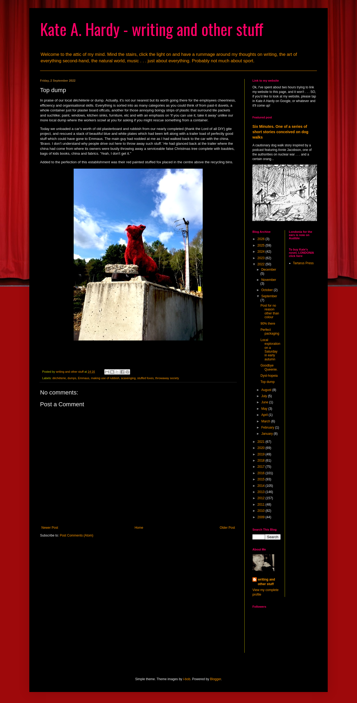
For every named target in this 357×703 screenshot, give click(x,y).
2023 (262, 258)
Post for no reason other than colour (269, 311)
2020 (262, 448)
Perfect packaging (269, 331)
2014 (262, 486)
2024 (262, 251)
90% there (267, 323)
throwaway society (167, 378)
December (268, 269)
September (269, 296)
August (266, 390)
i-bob (186, 679)
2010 (262, 511)
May (264, 409)
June (265, 402)
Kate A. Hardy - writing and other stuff (151, 29)
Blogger (215, 679)
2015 (262, 479)
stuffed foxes (145, 378)
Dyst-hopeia (269, 376)
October (267, 290)
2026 (262, 239)
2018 (262, 460)
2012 (262, 498)
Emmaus (84, 378)
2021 (262, 442)
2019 (262, 454)
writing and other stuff (266, 582)
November (268, 280)
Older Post (227, 528)
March (266, 421)
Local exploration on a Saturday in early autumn (270, 349)
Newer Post (49, 528)
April (265, 415)
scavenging (128, 378)
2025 (262, 245)
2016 (262, 473)
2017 (262, 467)
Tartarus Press (303, 263)
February (268, 427)
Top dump (267, 382)
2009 (262, 517)
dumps (71, 378)
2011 (262, 504)
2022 (262, 264)
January (267, 434)
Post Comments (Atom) (76, 535)
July (264, 396)
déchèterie (59, 378)
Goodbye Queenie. (269, 367)
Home (139, 528)
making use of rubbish (105, 378)
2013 (262, 492)
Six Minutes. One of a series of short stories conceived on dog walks (280, 131)
